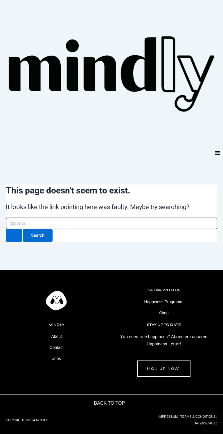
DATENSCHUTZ (205, 423)
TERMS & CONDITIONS (197, 416)
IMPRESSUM (168, 416)
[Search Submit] (14, 235)
